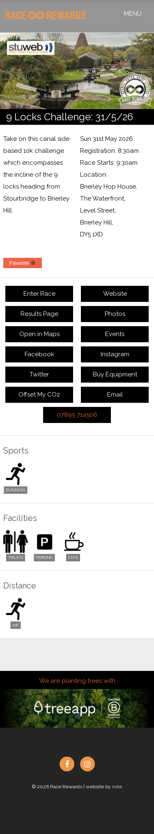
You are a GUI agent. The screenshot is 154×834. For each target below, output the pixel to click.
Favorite (22, 263)
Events (114, 334)
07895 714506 (77, 414)
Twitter (39, 374)
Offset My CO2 (39, 394)
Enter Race (39, 293)
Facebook (39, 354)
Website (115, 293)
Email (115, 394)
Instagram (115, 354)
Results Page (39, 314)
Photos (115, 314)
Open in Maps (39, 334)
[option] (77, 71)
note (117, 787)
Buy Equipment (115, 374)
